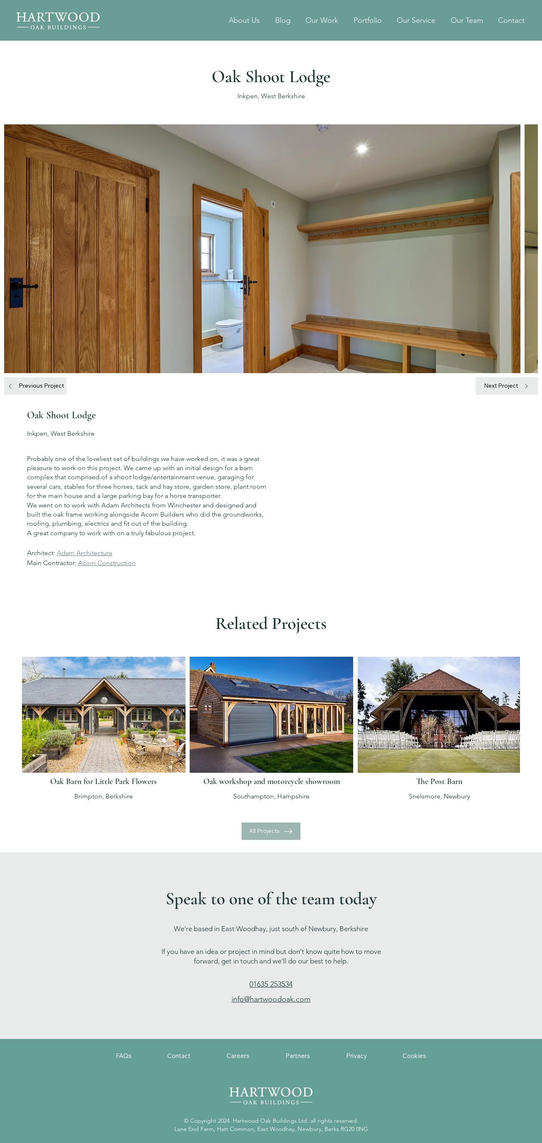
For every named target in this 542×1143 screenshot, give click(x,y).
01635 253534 (271, 984)
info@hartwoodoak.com (271, 999)
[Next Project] (507, 386)
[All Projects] (271, 831)
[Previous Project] (35, 386)
